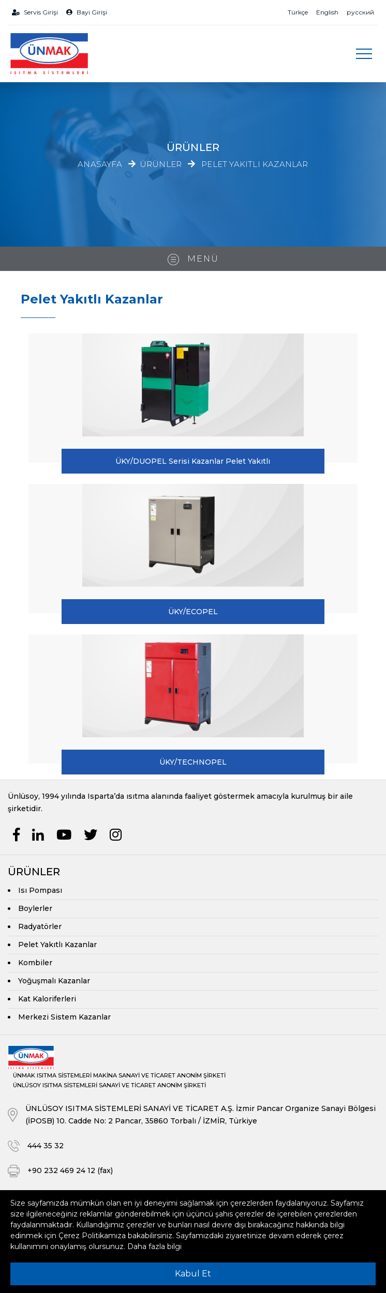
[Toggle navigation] (363, 54)
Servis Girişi (35, 12)
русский (360, 12)
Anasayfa (100, 164)
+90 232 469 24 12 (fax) (70, 1170)
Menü (193, 259)
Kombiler (35, 962)
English (327, 12)
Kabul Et (193, 1274)
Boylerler (35, 908)
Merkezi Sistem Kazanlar (64, 1017)
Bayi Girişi (86, 12)
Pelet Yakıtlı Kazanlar (254, 165)
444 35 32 (45, 1145)
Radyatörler (40, 926)
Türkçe (298, 12)
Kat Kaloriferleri (47, 998)
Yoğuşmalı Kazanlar (54, 980)
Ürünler (161, 165)
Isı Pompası (40, 890)
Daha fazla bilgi (154, 1246)
